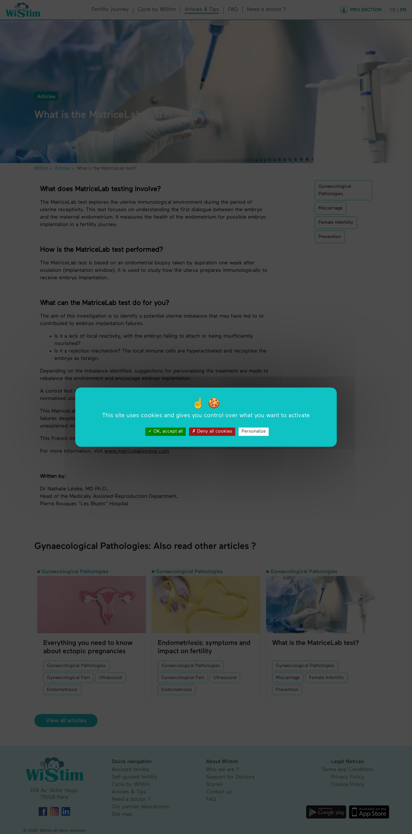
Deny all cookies (212, 431)
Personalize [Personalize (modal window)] (253, 431)
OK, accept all (165, 431)
